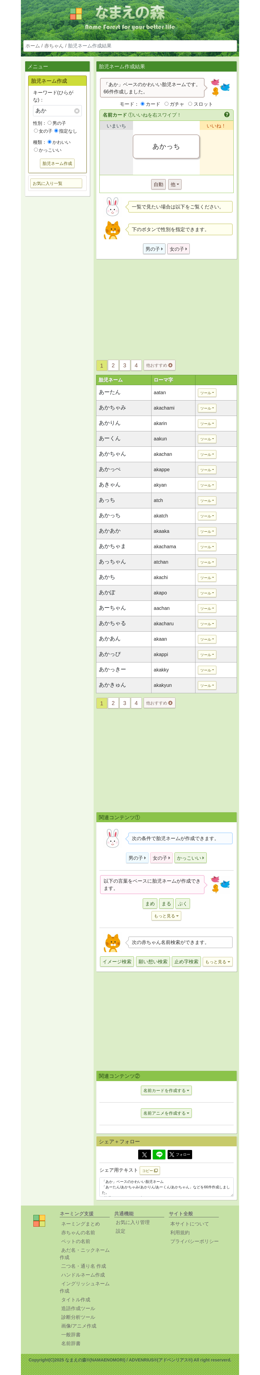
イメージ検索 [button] (117, 961)
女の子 (43, 131)
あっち (107, 500)
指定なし (65, 131)
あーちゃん (112, 608)
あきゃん (110, 484)
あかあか (110, 531)
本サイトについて (189, 1223)
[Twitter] (144, 1154)
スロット (203, 104)
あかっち (110, 515)
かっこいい (48, 150)
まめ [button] (150, 903)
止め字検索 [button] (186, 961)
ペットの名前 (75, 1241)
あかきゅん (112, 685)
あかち (107, 577)
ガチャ (177, 104)
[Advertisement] (57, 296)
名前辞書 (71, 1343)
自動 (158, 184)
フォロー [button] (179, 1154)
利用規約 (180, 1232)
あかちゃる (112, 623)
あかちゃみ (112, 407)
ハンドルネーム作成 (83, 1274)
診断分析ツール (78, 1317)
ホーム (32, 45)
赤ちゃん (54, 45)
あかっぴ (110, 654)
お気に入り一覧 (47, 183)
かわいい (59, 142)
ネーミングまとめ (80, 1223)
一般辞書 (71, 1334)
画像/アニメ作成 (78, 1325)
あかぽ (107, 592)
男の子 (57, 123)
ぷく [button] (183, 903)
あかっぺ (110, 469)
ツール (205, 393)
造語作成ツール (78, 1308)
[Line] (159, 1154)
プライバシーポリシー (194, 1241)
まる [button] (166, 903)
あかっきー (112, 669)
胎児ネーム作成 (57, 163)
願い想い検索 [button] (153, 961)
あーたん (110, 392)
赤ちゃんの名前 (78, 1232)
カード (153, 104)
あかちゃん (112, 454)
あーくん (110, 438)
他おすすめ (159, 365)
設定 (120, 1231)
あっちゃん (112, 562)
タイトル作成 (75, 1299)
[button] (227, 115)
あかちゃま (112, 546)
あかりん (110, 423)
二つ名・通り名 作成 (83, 1266)
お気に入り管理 (133, 1222)
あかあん (110, 639)
